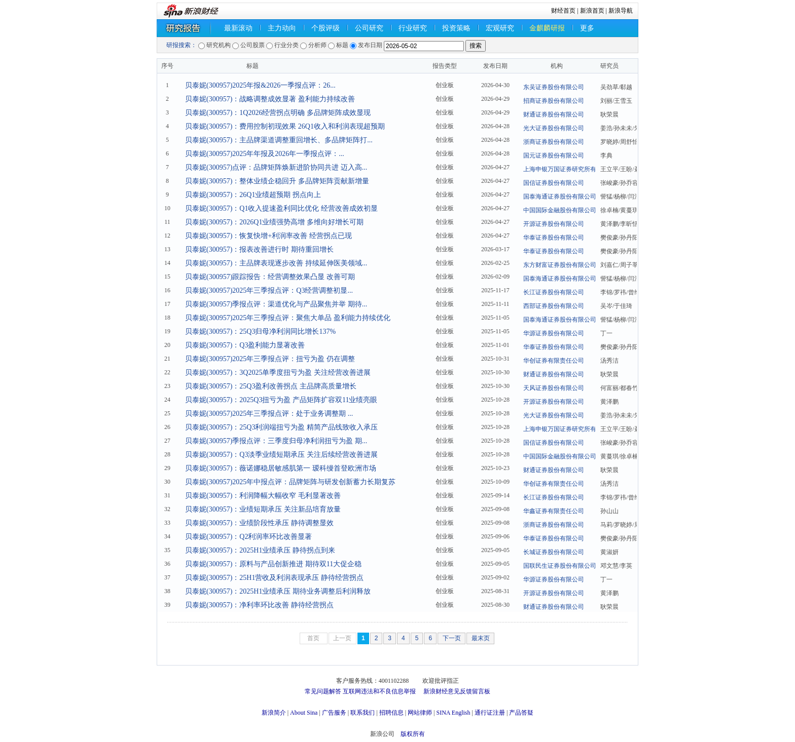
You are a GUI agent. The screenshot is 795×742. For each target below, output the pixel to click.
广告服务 (334, 712)
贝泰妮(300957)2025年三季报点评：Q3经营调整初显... (269, 290)
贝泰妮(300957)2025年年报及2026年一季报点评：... (264, 154)
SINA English (453, 712)
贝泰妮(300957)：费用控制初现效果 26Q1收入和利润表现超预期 (285, 126)
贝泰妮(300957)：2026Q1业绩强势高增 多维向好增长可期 (274, 222)
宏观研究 (500, 28)
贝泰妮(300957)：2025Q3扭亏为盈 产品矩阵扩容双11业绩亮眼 (281, 400)
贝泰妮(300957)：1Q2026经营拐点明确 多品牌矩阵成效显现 (278, 112)
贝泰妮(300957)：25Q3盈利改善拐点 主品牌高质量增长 (270, 386)
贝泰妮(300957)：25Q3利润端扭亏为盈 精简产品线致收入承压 (281, 427)
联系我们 (362, 712)
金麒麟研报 (547, 28)
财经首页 (563, 10)
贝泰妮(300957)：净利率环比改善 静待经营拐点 (259, 605)
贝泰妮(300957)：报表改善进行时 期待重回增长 (259, 249)
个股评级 (325, 28)
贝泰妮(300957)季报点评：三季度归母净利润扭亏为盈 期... (276, 441)
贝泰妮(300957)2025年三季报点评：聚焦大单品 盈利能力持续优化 (287, 318)
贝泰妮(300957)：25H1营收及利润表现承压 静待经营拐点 (274, 577)
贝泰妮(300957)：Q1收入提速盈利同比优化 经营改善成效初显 (281, 208)
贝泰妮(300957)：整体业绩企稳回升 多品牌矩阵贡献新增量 (277, 181)
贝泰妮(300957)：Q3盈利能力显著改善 (245, 345)
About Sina (303, 712)
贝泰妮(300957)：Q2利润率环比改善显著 (248, 536)
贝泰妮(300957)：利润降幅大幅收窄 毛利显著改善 (263, 495)
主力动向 (282, 28)
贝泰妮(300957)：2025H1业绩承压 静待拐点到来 (260, 550)
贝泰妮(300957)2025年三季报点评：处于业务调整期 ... (269, 413)
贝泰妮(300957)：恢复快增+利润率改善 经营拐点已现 (268, 236)
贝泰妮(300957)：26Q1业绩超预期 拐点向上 (253, 195)
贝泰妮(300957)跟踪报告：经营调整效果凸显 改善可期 (270, 277)
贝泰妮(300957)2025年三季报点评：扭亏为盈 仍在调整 (270, 359)
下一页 (452, 638)
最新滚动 (238, 28)
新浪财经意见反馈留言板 (456, 691)
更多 (587, 28)
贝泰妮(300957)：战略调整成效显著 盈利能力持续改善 (270, 99)
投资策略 (456, 28)
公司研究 (369, 28)
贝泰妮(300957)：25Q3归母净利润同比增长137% (260, 331)
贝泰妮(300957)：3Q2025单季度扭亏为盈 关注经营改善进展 (278, 372)
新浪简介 (274, 712)
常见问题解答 (323, 691)
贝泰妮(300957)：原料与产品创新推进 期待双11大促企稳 (273, 564)
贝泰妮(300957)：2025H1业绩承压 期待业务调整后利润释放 (278, 591)
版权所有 (413, 733)
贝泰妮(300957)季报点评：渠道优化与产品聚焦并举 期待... (276, 304)
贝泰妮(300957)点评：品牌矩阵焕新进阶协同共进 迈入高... (276, 167)
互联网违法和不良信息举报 (379, 691)
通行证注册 (490, 712)
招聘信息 (391, 712)
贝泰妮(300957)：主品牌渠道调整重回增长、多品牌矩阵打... (279, 140)
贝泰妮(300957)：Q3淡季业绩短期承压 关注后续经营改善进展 (281, 454)
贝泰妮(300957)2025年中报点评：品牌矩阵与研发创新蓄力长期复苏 (290, 482)
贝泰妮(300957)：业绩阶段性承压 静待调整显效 (259, 523)
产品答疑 (521, 712)
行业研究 (413, 28)
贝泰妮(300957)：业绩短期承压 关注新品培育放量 (263, 509)
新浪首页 (592, 10)
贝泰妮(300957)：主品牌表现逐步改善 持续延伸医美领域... (276, 263)
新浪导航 (620, 10)
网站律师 (420, 712)
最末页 (481, 638)
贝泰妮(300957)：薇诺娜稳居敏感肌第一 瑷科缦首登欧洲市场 (280, 468)
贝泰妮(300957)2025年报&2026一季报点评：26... (260, 85)
